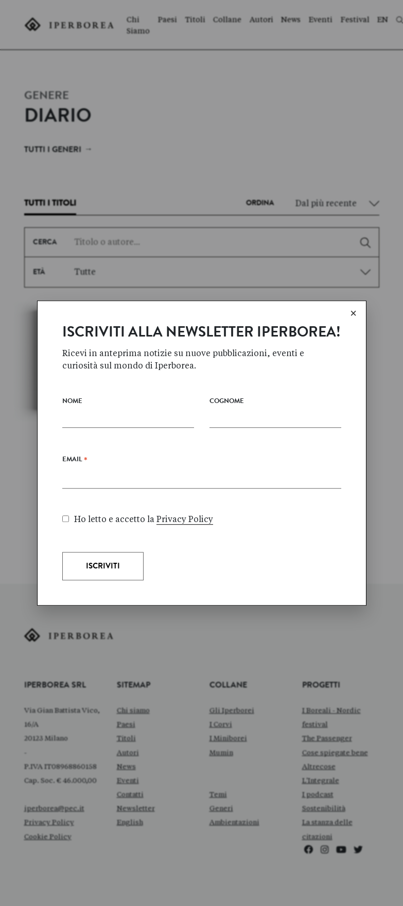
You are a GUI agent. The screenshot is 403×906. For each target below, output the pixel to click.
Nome (72, 467)
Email (74, 527)
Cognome (226, 467)
